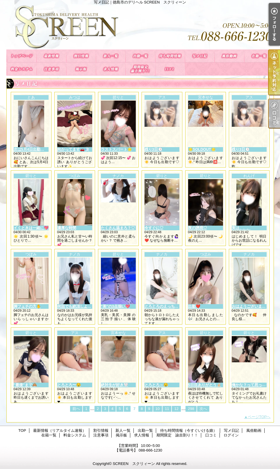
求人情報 (110, 69)
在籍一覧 (259, 56)
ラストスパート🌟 (116, 149)
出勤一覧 (140, 56)
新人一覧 (110, 56)
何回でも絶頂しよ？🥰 (76, 306)
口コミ (170, 69)
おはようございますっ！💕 (255, 306)
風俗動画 (229, 56)
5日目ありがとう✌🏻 (204, 385)
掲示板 (81, 69)
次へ (203, 408)
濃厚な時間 (66, 228)
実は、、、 (241, 228)
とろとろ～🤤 (156, 385)
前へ (76, 408)
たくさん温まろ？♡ (118, 228)
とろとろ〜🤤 (69, 385)
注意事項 (51, 69)
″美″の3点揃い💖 (115, 306)
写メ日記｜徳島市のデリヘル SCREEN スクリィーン (140, 26)
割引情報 (81, 56)
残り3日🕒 (154, 149)
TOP (21, 56)
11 (167, 408)
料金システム (21, 69)
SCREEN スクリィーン (134, 463)
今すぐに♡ (154, 228)
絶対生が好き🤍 (114, 385)
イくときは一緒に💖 (31, 228)
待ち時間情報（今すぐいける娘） (170, 56)
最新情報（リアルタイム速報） (51, 56)
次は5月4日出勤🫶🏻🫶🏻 (32, 149)
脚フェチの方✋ (27, 306)
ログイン (231, 435)
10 (158, 408)
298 (191, 408)
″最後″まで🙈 (25, 385)
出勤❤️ (194, 306)
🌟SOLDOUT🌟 (202, 149)
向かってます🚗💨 (73, 149)
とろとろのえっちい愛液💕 (168, 306)
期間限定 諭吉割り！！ (140, 69)
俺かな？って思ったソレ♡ (254, 385)
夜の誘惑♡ (197, 228)
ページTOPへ (259, 417)
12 (176, 408)
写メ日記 (199, 56)
